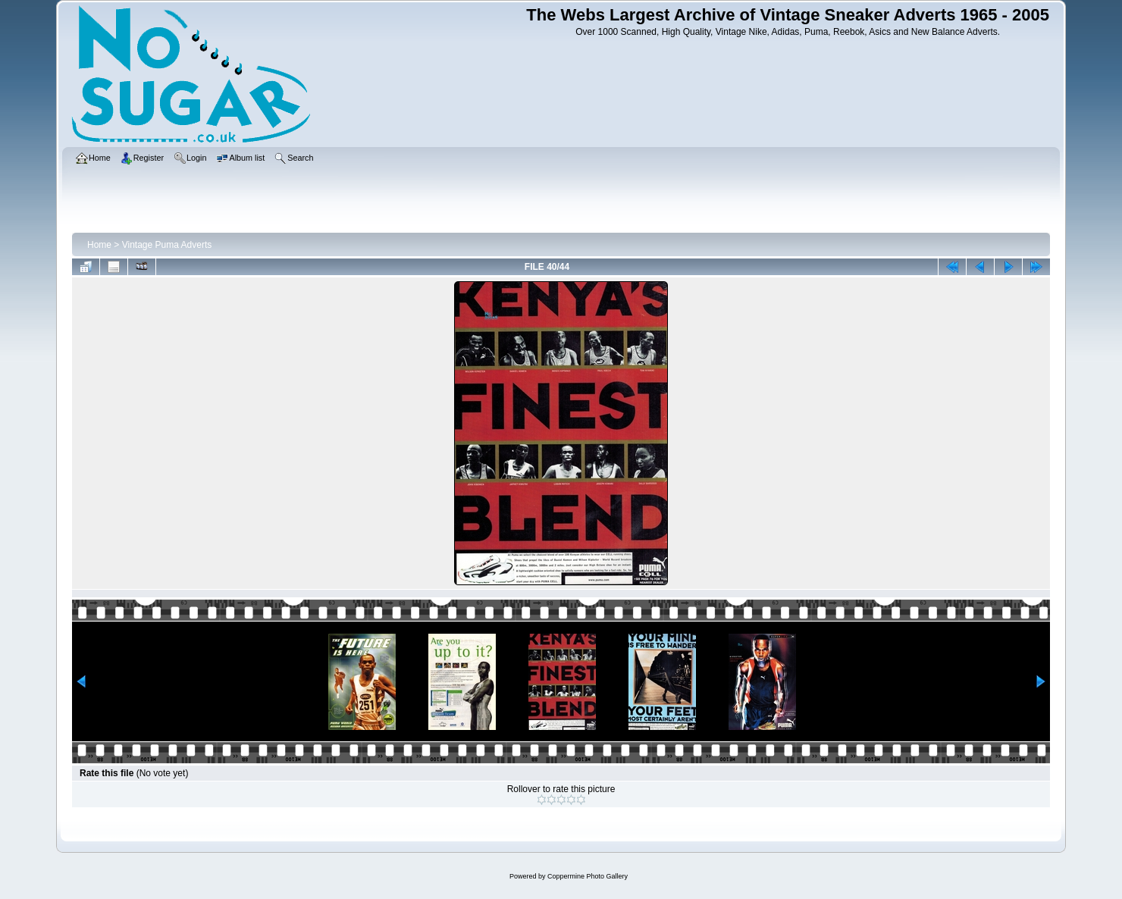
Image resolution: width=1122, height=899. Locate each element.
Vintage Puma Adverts (167, 245)
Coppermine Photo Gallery (587, 876)
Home (99, 245)
